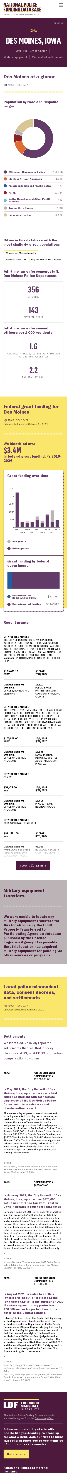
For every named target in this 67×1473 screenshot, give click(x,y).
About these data (16, 85)
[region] (33, 752)
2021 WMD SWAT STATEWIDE (20, 826)
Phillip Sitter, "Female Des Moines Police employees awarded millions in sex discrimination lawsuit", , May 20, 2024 (31, 1173)
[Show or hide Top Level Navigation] (60, 5)
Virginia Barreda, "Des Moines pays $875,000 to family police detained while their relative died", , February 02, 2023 (32, 1268)
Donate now (16, 1457)
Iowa (33, 30)
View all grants (33, 868)
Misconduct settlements (47, 57)
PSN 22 (8, 780)
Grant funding (38, 50)
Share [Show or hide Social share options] (58, 23)
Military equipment (15, 57)
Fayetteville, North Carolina (46, 259)
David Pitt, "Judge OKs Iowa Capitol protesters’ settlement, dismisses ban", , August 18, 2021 (33, 1371)
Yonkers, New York (16, 259)
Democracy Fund (44, 1421)
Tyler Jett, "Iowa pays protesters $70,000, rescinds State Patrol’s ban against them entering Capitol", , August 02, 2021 (33, 1380)
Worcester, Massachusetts (21, 253)
